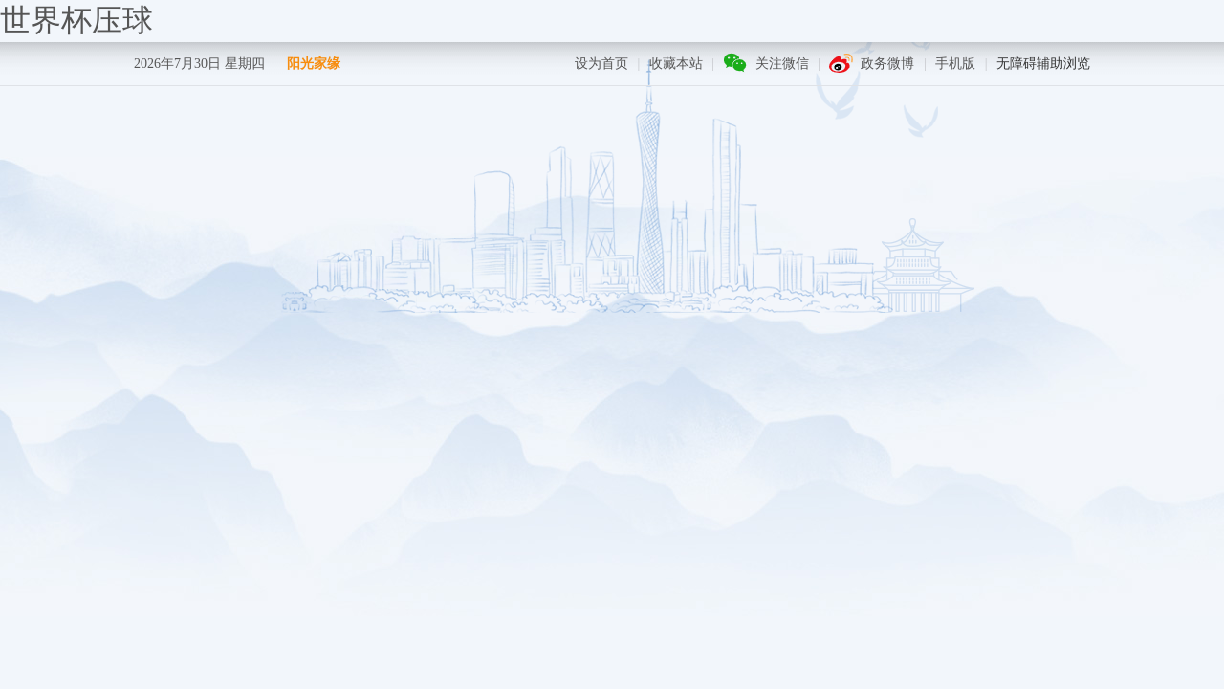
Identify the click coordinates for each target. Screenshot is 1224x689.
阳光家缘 (313, 63)
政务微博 (887, 63)
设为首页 (601, 63)
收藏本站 (676, 63)
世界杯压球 (76, 20)
